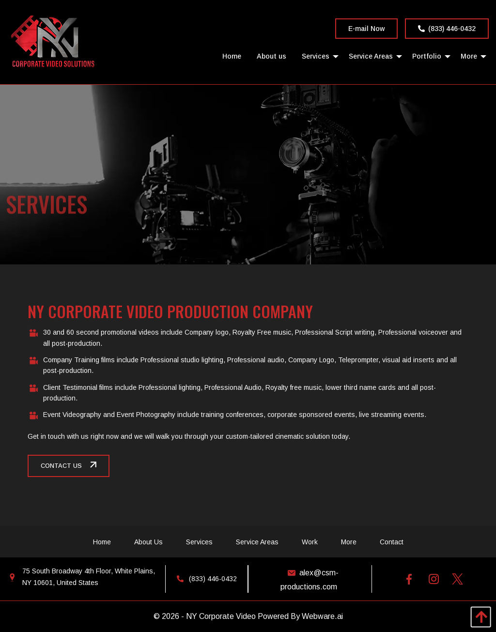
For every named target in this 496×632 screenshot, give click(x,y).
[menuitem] (232, 55)
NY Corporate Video (221, 616)
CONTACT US (61, 465)
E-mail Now (366, 28)
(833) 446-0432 (447, 28)
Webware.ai (322, 616)
